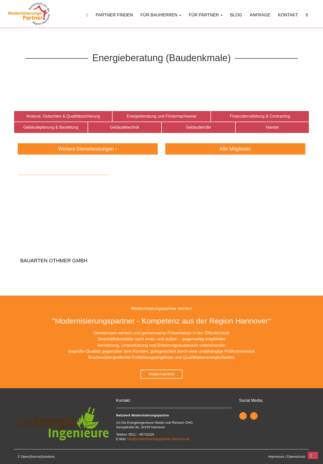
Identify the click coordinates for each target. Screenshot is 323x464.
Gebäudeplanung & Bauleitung (50, 127)
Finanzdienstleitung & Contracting (260, 116)
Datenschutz (296, 456)
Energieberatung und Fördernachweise (162, 116)
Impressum (276, 456)
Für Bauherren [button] (161, 15)
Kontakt (288, 15)
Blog (236, 15)
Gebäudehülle (198, 127)
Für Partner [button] (206, 15)
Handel (272, 127)
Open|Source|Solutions (38, 456)
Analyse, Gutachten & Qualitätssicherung (63, 116)
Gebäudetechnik (124, 127)
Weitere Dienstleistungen (87, 149)
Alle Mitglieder (235, 149)
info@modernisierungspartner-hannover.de (158, 439)
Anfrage (260, 15)
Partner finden (114, 15)
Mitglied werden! (161, 374)
